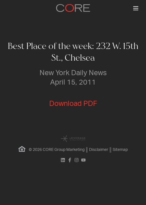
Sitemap (120, 150)
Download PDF (73, 103)
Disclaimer (98, 150)
